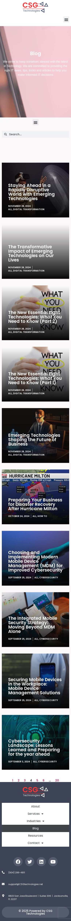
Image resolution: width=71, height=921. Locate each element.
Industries (35, 821)
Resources (35, 836)
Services (35, 814)
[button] (66, 19)
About (35, 806)
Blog (35, 828)
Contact (35, 843)
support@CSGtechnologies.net (25, 884)
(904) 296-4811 (16, 872)
